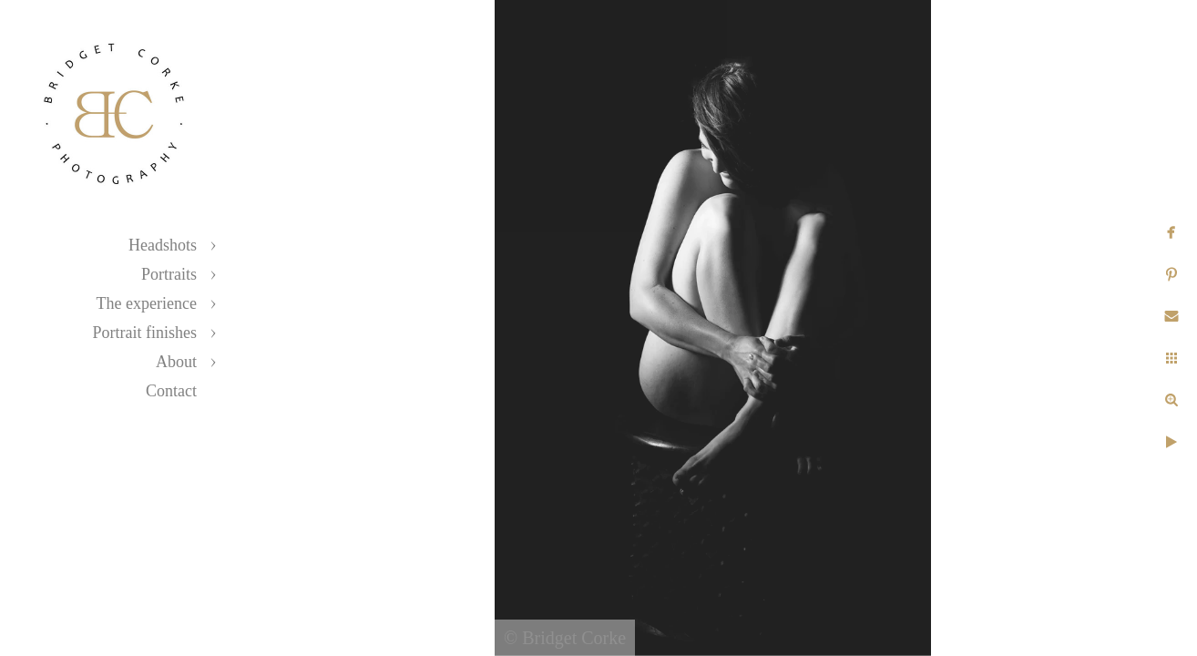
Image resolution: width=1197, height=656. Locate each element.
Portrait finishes (145, 332)
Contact (171, 391)
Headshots (162, 245)
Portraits (169, 274)
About (176, 362)
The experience (147, 303)
